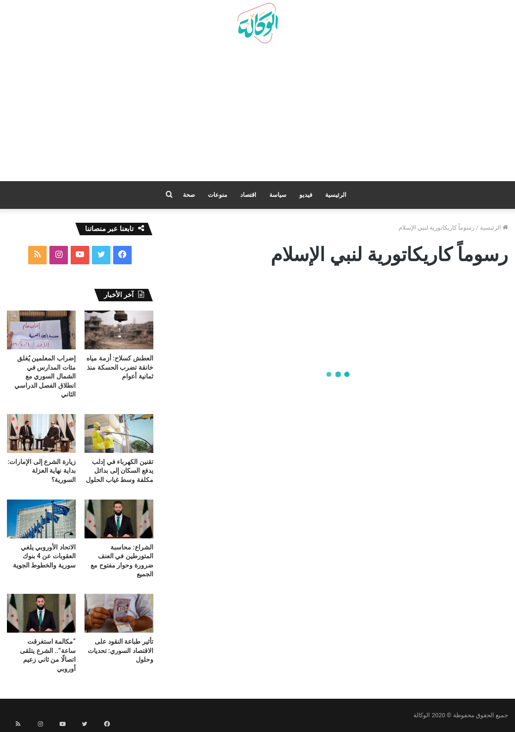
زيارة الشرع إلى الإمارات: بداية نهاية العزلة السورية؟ (42, 470)
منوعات (217, 194)
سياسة (277, 194)
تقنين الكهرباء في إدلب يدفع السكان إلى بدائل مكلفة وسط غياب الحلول (119, 470)
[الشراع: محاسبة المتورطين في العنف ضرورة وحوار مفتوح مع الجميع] (119, 519)
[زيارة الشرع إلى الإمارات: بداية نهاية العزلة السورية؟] (41, 433)
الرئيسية (335, 194)
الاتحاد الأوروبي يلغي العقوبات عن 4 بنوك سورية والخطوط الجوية (44, 556)
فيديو (305, 194)
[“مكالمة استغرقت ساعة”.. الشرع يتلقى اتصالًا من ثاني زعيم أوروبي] (41, 613)
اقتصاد (248, 194)
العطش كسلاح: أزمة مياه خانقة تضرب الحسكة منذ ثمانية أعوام (119, 367)
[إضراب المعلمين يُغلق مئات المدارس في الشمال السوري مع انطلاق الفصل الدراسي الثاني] (41, 330)
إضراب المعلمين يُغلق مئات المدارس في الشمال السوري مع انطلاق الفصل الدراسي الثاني (45, 376)
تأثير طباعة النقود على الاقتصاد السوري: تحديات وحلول (120, 650)
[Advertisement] (257, 116)
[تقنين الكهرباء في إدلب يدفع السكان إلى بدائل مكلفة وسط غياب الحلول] (119, 433)
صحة (189, 194)
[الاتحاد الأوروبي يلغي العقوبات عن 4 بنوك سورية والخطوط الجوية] (41, 519)
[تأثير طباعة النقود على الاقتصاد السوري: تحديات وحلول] (119, 613)
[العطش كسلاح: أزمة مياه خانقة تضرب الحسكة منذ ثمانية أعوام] (119, 330)
